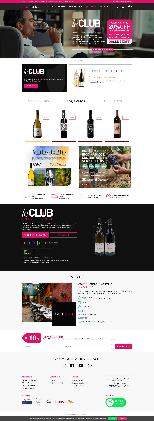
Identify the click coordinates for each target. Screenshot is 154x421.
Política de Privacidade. (100, 418)
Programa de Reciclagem (57, 383)
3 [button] (76, 60)
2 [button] (74, 60)
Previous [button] (14, 37)
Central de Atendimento (29, 380)
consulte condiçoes (37, 198)
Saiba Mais (63, 235)
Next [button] (140, 37)
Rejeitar (122, 418)
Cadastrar (123, 346)
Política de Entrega (27, 383)
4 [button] (78, 60)
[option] (77, 34)
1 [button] (72, 60)
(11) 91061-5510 (78, 383)
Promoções (74, 7)
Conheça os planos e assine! (122, 1)
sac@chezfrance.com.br (80, 386)
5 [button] (80, 60)
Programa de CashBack (28, 388)
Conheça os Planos (35, 235)
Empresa (52, 380)
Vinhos (48, 7)
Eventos (104, 7)
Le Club (90, 7)
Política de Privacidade (28, 385)
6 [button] (81, 60)
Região (60, 7)
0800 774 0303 (78, 380)
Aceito (113, 418)
